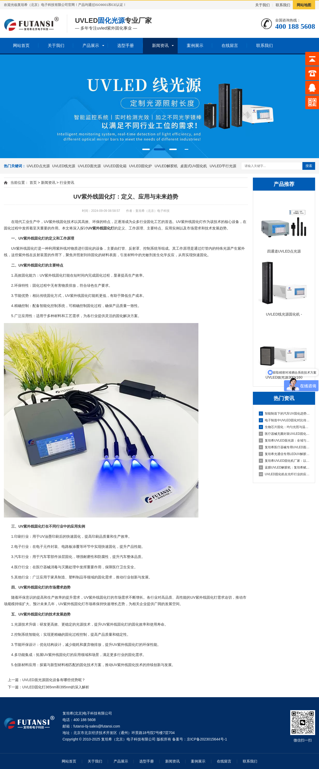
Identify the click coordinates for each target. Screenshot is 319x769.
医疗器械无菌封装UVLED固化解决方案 (284, 434)
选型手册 (125, 45)
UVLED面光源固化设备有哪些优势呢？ (53, 680)
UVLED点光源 (38, 166)
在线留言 (229, 45)
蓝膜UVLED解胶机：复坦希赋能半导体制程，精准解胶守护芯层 (284, 467)
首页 (33, 182)
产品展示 (90, 45)
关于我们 (262, 5)
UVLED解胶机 (166, 166)
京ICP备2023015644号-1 (207, 739)
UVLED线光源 (63, 166)
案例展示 (195, 45)
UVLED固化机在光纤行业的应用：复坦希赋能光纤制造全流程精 (284, 474)
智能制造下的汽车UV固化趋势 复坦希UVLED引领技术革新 (284, 413)
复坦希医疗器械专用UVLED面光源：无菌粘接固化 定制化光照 (284, 447)
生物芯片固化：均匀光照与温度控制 (284, 427)
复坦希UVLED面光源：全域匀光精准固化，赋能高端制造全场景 (284, 440)
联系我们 (283, 5)
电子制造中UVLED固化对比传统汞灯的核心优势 (284, 420)
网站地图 (304, 5)
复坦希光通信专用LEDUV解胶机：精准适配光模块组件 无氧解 (284, 454)
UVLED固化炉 (140, 166)
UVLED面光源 (89, 166)
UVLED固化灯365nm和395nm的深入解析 (55, 687)
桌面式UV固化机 (193, 166)
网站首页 (21, 45)
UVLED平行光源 (223, 166)
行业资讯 (67, 182)
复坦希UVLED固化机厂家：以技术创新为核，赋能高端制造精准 (284, 461)
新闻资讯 (160, 45)
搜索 (309, 166)
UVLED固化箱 (115, 166)
